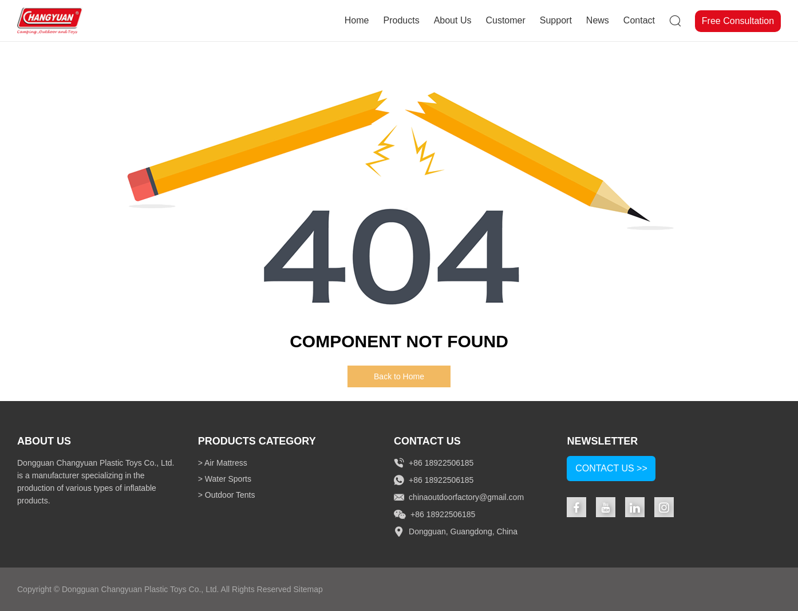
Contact (639, 20)
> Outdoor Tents (226, 494)
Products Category (257, 441)
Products (401, 20)
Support (556, 20)
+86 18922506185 (441, 480)
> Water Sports (224, 478)
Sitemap (307, 589)
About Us (453, 20)
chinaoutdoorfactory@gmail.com (466, 497)
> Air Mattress (222, 462)
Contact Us (427, 441)
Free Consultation (738, 21)
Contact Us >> (611, 468)
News (597, 20)
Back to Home (399, 376)
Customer (505, 20)
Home (357, 20)
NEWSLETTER (602, 441)
